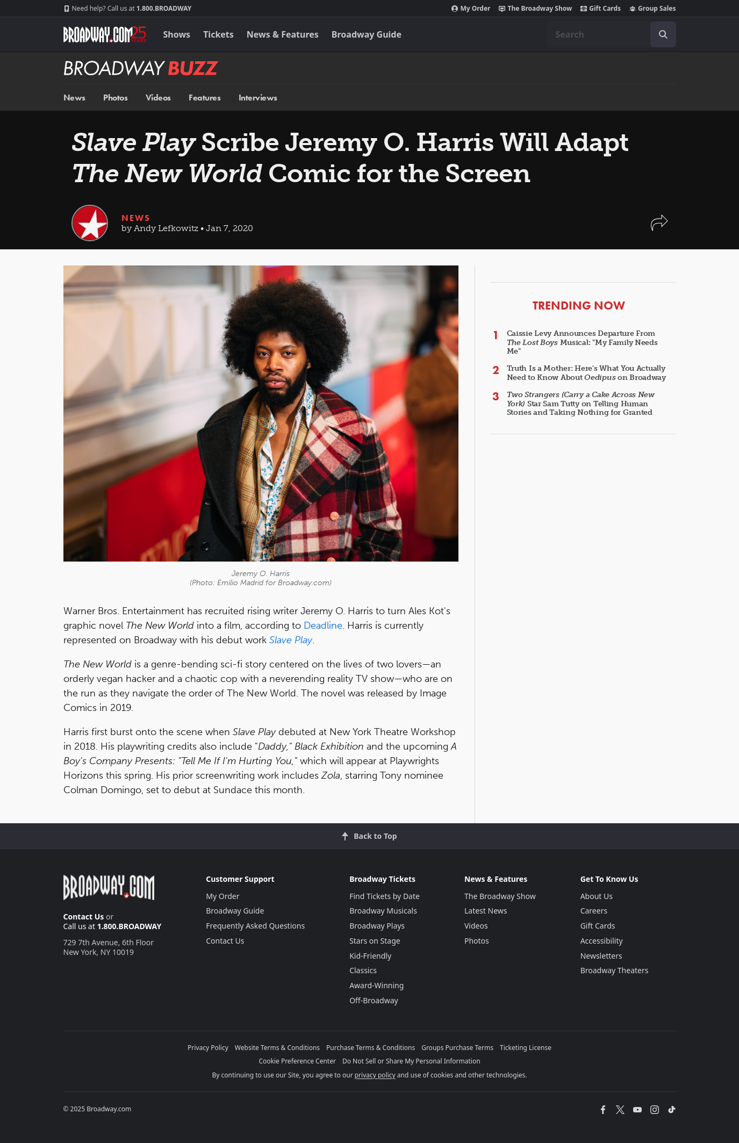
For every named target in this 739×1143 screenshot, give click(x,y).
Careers (593, 910)
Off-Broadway (373, 1000)
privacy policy (375, 1075)
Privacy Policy (208, 1047)
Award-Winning (376, 985)
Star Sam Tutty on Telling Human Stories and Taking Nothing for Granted (581, 404)
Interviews (258, 97)
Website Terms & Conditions (277, 1047)
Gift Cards (600, 8)
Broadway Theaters (614, 970)
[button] (659, 228)
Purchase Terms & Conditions (370, 1047)
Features (204, 97)
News (74, 97)
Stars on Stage (374, 941)
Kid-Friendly (370, 956)
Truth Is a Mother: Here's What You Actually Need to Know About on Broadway (586, 373)
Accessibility (601, 941)
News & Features (283, 34)
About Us (596, 896)
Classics (363, 970)
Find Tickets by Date (384, 896)
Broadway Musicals (383, 910)
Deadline (323, 625)
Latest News (485, 910)
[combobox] (611, 34)
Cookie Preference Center (297, 1061)
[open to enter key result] (663, 34)
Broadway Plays (377, 926)
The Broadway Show (535, 8)
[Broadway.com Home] (104, 34)
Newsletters (601, 956)
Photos (115, 97)
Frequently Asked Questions (255, 926)
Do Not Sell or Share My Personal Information (411, 1061)
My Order (470, 8)
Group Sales (652, 8)
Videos (158, 97)
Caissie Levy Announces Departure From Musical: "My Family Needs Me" (582, 342)
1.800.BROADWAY (127, 8)
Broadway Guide (366, 34)
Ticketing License (525, 1047)
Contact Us (83, 916)
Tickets (218, 34)
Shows (177, 34)
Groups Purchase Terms (457, 1047)
